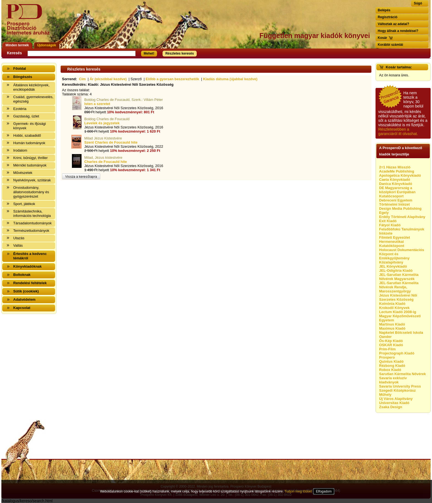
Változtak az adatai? (393, 24)
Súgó (418, 3)
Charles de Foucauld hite (105, 162)
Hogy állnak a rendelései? (398, 31)
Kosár (382, 38)
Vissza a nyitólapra (30, 22)
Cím (82, 79)
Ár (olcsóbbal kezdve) (108, 79)
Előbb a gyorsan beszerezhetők (172, 79)
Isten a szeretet (97, 104)
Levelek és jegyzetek (102, 123)
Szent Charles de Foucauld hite (110, 142)
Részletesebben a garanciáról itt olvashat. (398, 131)
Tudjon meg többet (298, 491)
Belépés (384, 10)
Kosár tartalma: (399, 67)
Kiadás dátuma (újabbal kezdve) (230, 79)
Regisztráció (387, 17)
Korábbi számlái (390, 45)
